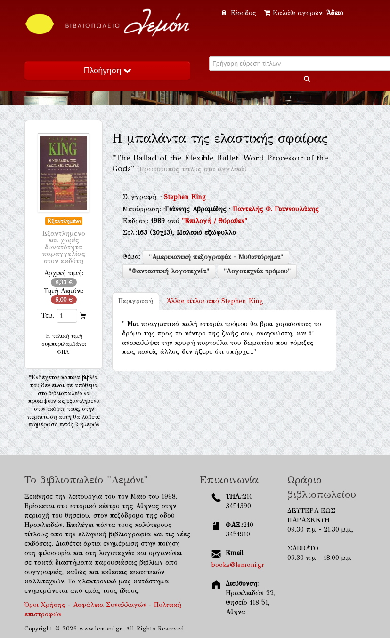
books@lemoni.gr (237, 565)
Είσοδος (240, 13)
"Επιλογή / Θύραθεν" (214, 221)
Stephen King (185, 197)
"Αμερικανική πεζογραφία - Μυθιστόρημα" (216, 257)
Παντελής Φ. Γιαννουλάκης (276, 209)
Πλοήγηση (107, 70)
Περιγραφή (135, 301)
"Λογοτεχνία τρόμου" (257, 271)
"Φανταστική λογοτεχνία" (169, 271)
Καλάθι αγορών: (303, 13)
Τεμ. (47, 315)
